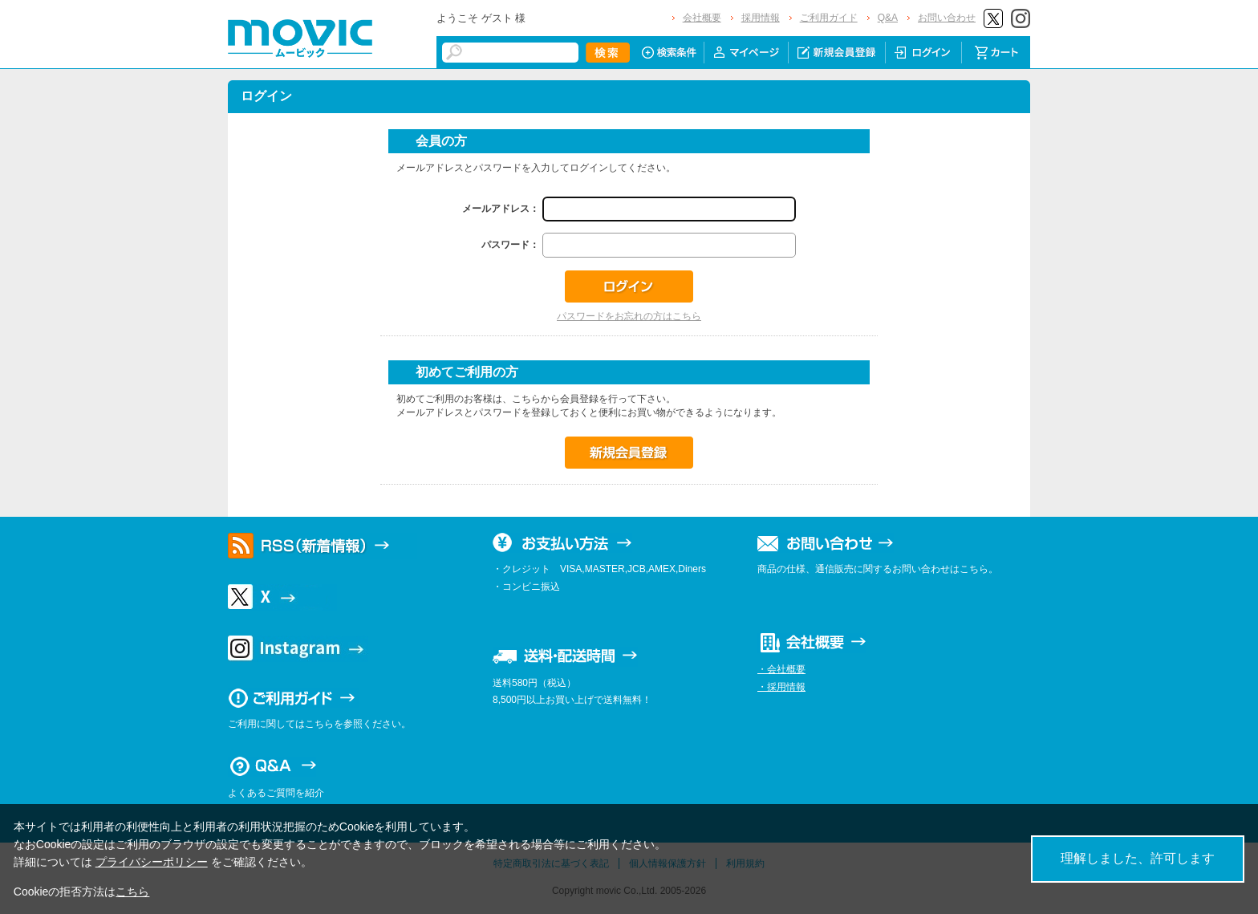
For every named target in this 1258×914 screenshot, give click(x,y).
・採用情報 (781, 687)
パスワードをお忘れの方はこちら (629, 316)
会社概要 (702, 17)
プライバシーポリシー (151, 861)
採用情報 (760, 17)
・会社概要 (781, 669)
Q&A (888, 17)
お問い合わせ (947, 17)
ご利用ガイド (829, 17)
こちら (132, 891)
